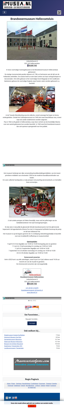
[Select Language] (32, 309)
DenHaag (19, 383)
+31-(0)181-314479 (32, 288)
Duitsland (53, 385)
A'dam (9, 383)
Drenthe (54, 383)
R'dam (13, 383)
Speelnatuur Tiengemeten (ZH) (13, 346)
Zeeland (43, 385)
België (48, 385)
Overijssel (10, 385)
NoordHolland (26, 383)
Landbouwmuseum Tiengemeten (14, 348)
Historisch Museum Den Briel (12, 337)
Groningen (42, 383)
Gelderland (17, 385)
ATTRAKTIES (32, 387)
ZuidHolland (34, 383)
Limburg (37, 385)
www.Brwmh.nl (32, 292)
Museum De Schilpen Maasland (13, 344)
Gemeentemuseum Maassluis (13, 339)
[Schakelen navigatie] (4, 12)
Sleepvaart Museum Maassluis (13, 341)
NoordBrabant (30, 385)
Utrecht (23, 385)
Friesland (49, 383)
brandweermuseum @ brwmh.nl (32, 290)
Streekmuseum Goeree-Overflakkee (14, 335)
